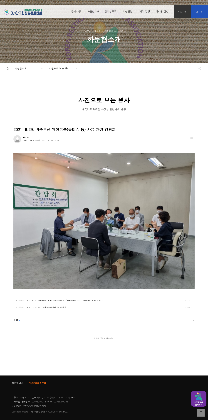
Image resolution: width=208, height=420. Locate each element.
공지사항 (76, 12)
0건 (25, 140)
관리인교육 (110, 12)
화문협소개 (93, 12)
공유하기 (198, 68)
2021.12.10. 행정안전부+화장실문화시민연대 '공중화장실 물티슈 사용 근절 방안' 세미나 (64, 300)
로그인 (199, 12)
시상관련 (127, 12)
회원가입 (182, 12)
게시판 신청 (162, 12)
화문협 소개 (18, 382)
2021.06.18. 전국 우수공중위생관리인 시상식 (46, 307)
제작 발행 (145, 12)
